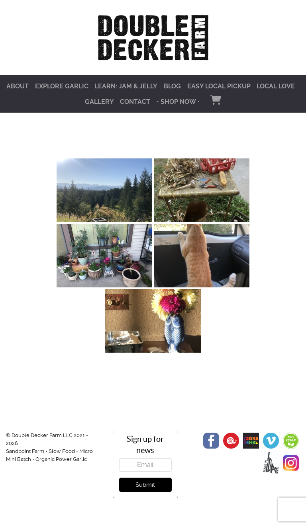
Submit (145, 484)
